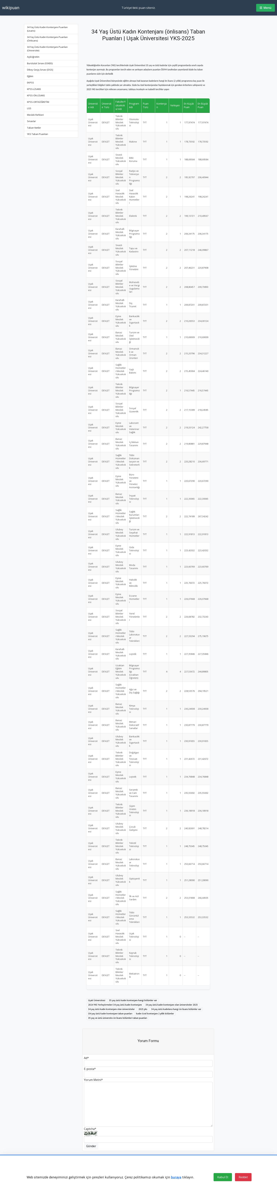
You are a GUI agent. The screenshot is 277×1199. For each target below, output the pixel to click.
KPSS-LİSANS (34, 89)
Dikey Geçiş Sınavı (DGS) (40, 69)
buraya (176, 1177)
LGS (29, 108)
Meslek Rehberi (35, 114)
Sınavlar (31, 121)
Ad (86, 1058)
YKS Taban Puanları (37, 134)
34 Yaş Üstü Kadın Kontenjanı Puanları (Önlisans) (47, 38)
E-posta (90, 1069)
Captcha (90, 1129)
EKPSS (30, 82)
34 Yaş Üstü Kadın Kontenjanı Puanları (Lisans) (47, 29)
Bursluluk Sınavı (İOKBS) (40, 63)
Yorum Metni (93, 1080)
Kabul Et (222, 1177)
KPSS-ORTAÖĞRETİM (38, 102)
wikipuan (10, 7)
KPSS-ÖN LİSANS (36, 95)
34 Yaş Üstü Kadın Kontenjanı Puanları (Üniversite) (47, 48)
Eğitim (30, 76)
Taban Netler (34, 127)
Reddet (243, 1177)
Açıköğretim (33, 56)
